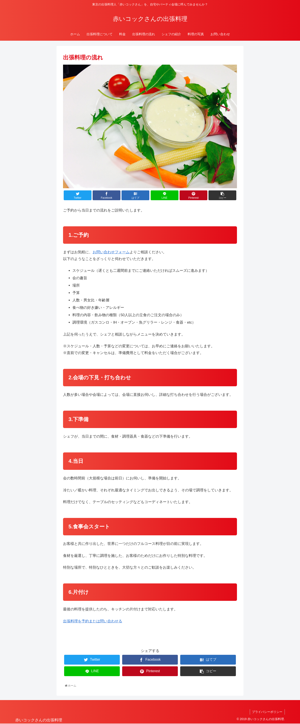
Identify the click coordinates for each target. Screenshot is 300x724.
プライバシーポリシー (267, 712)
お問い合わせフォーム (111, 252)
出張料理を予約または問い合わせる (92, 621)
